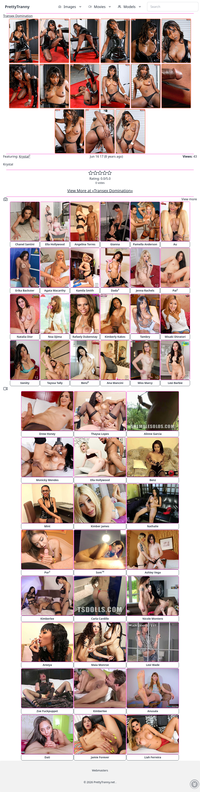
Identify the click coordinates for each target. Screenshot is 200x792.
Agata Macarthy (55, 290)
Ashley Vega (153, 572)
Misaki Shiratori (175, 337)
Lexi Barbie (175, 383)
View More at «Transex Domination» (100, 190)
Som (100, 572)
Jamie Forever (100, 757)
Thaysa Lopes (100, 434)
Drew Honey (47, 434)
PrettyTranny (17, 6)
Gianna (115, 244)
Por (47, 572)
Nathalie (152, 526)
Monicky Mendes (47, 480)
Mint (47, 526)
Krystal (24, 156)
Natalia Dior (25, 337)
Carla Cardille (100, 618)
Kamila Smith (85, 290)
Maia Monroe (100, 665)
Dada (115, 290)
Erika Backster (24, 290)
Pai (175, 290)
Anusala (152, 711)
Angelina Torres (85, 244)
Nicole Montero (152, 618)
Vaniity (24, 383)
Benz (85, 383)
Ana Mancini (115, 383)
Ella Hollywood (55, 244)
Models (130, 6)
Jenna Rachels (145, 290)
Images (70, 6)
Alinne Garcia (153, 434)
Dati (47, 757)
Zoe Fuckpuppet (47, 711)
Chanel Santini (24, 244)
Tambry (145, 337)
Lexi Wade (152, 665)
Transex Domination (18, 16)
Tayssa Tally (55, 383)
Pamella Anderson (145, 244)
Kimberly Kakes (115, 337)
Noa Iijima (55, 337)
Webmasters (100, 770)
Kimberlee (47, 618)
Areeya (47, 665)
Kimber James (100, 526)
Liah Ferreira (152, 757)
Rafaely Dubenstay (84, 337)
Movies (100, 6)
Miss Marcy (145, 383)
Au (175, 244)
